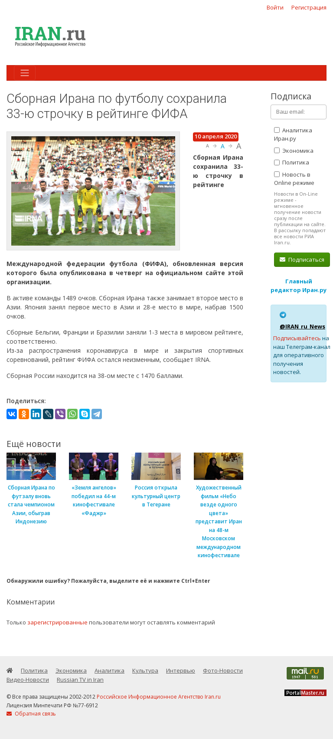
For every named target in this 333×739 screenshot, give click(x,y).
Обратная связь (31, 713)
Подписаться (302, 259)
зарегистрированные (57, 622)
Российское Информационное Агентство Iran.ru (159, 696)
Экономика (293, 150)
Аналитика (109, 670)
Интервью (180, 670)
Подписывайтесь (297, 338)
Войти (275, 7)
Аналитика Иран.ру (293, 134)
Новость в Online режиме (294, 179)
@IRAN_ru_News (302, 326)
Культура (145, 670)
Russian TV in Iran (80, 679)
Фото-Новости (223, 670)
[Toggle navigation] (25, 73)
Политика (291, 162)
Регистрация (308, 7)
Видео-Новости (28, 679)
